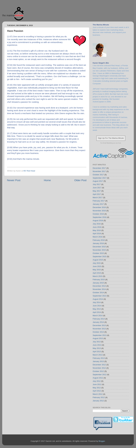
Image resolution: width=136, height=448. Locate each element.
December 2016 (99, 207)
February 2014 (99, 319)
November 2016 (99, 211)
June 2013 (97, 345)
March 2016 (97, 237)
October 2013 (98, 332)
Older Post (80, 180)
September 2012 (99, 375)
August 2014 (98, 299)
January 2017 (98, 204)
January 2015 (98, 283)
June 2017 (97, 188)
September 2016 (99, 217)
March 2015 (97, 276)
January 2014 (98, 322)
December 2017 (99, 168)
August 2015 (98, 260)
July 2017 (97, 184)
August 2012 (98, 378)
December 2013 (99, 325)
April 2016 (97, 233)
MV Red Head (29, 171)
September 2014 (99, 296)
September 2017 (99, 178)
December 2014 (99, 286)
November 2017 (99, 171)
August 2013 (98, 338)
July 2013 (97, 342)
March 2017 (97, 197)
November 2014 (99, 289)
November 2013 (99, 329)
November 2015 (99, 250)
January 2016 (98, 243)
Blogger (102, 441)
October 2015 (98, 253)
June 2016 (97, 227)
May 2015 (97, 270)
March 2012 (97, 394)
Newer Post (13, 180)
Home (47, 180)
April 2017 (97, 194)
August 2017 (98, 181)
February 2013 (99, 358)
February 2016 (99, 240)
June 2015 (97, 266)
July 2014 (97, 302)
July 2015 (97, 263)
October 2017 (98, 175)
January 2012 (98, 401)
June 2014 (97, 306)
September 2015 (99, 256)
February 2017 (99, 201)
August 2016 (98, 220)
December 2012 (99, 365)
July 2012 (97, 381)
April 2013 (97, 352)
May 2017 (97, 191)
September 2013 (99, 335)
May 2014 (97, 309)
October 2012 (98, 371)
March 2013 (97, 355)
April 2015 (97, 273)
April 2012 (97, 391)
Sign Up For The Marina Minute (111, 138)
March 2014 (97, 316)
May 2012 (97, 388)
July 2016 (97, 224)
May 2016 (97, 230)
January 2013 (98, 361)
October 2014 (98, 293)
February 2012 (99, 397)
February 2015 (99, 279)
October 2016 (98, 214)
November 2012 (99, 368)
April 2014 (97, 312)
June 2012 (97, 384)
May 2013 (97, 348)
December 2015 (99, 247)
